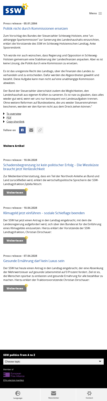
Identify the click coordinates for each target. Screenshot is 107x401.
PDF (7, 118)
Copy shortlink (13, 122)
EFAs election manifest (13, 380)
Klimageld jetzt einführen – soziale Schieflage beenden (44, 213)
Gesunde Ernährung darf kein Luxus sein (33, 261)
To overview (12, 114)
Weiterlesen (16, 191)
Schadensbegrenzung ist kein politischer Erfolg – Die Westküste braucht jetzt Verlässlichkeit (51, 167)
